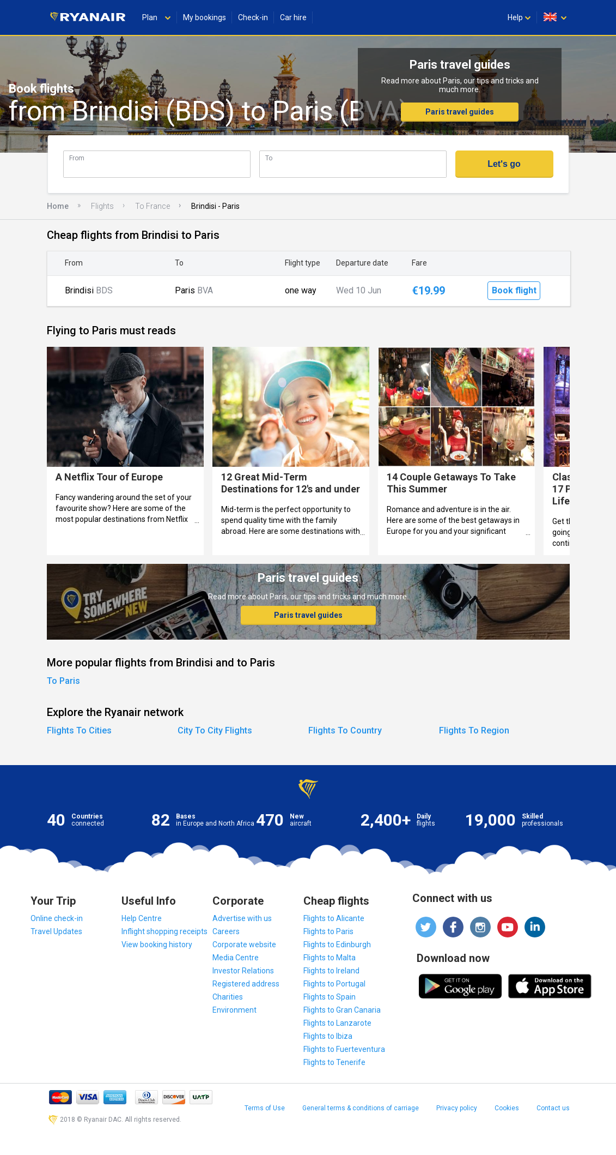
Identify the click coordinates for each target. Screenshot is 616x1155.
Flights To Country (345, 730)
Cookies (507, 1108)
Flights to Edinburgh (337, 944)
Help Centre (141, 918)
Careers (226, 931)
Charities (227, 996)
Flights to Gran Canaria (342, 1010)
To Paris (63, 681)
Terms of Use (265, 1108)
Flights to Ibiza (327, 1036)
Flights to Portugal (334, 983)
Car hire (293, 17)
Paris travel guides (459, 111)
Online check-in (57, 918)
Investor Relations (243, 970)
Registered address (245, 983)
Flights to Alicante (333, 918)
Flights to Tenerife (334, 1062)
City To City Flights (215, 730)
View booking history (156, 944)
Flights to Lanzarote (337, 1023)
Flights (102, 206)
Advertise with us (242, 918)
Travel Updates (56, 931)
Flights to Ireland (331, 970)
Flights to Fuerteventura (344, 1049)
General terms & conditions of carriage (360, 1108)
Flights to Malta (329, 957)
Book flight (514, 290)
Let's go (504, 164)
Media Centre (235, 957)
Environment (234, 1010)
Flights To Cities (79, 730)
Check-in (253, 17)
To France (152, 206)
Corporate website (244, 944)
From (76, 157)
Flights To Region (474, 730)
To (268, 157)
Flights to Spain (329, 996)
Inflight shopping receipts (164, 931)
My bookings (204, 17)
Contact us (553, 1108)
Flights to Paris (328, 931)
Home (58, 206)
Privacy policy (456, 1108)
